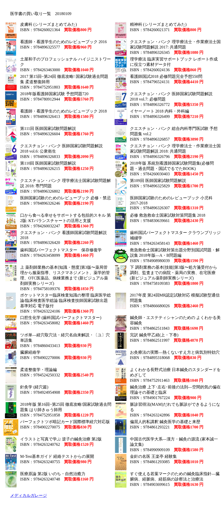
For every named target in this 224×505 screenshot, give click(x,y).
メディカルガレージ (28, 495)
